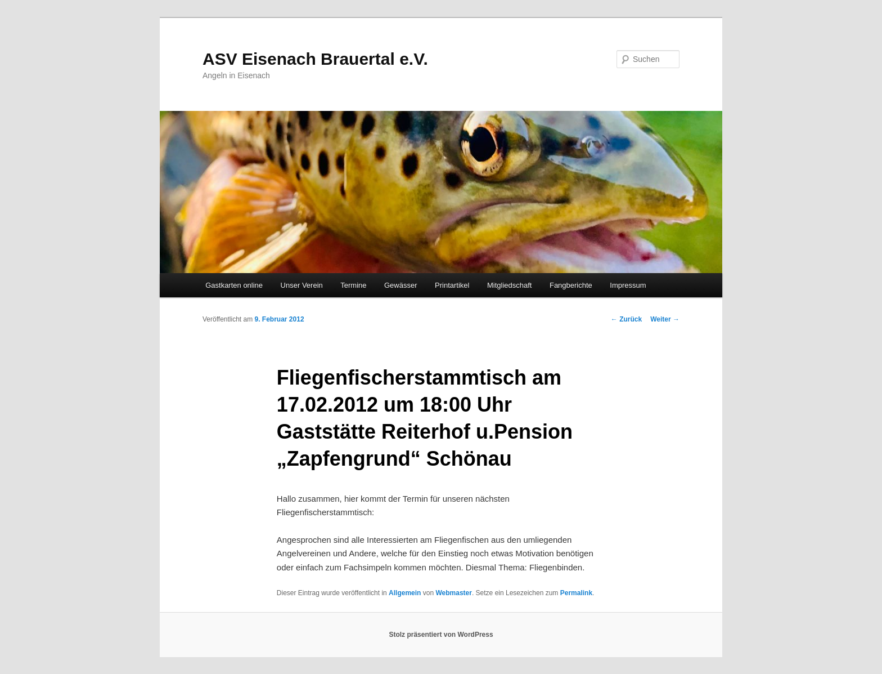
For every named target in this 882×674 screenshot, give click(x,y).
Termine (353, 285)
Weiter (665, 319)
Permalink (576, 593)
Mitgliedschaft (509, 285)
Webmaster (453, 593)
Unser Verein (302, 285)
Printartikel (452, 285)
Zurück (626, 319)
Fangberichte (571, 285)
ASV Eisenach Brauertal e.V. (315, 59)
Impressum (628, 285)
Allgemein (405, 593)
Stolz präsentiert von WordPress (441, 635)
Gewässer (400, 285)
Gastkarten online (234, 285)
